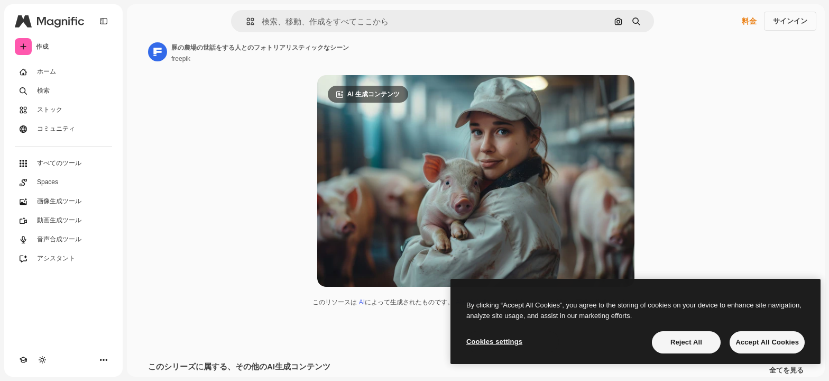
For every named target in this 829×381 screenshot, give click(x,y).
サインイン (790, 21)
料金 (749, 21)
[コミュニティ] (63, 129)
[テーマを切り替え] (42, 359)
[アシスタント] (63, 258)
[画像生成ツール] (63, 201)
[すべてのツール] (63, 163)
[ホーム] (63, 72)
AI (362, 302)
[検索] (63, 91)
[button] (246, 21)
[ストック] (63, 110)
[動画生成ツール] (63, 220)
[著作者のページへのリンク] (157, 51)
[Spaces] (63, 182)
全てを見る (786, 370)
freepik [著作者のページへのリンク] (180, 58)
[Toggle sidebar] (103, 21)
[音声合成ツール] (63, 239)
